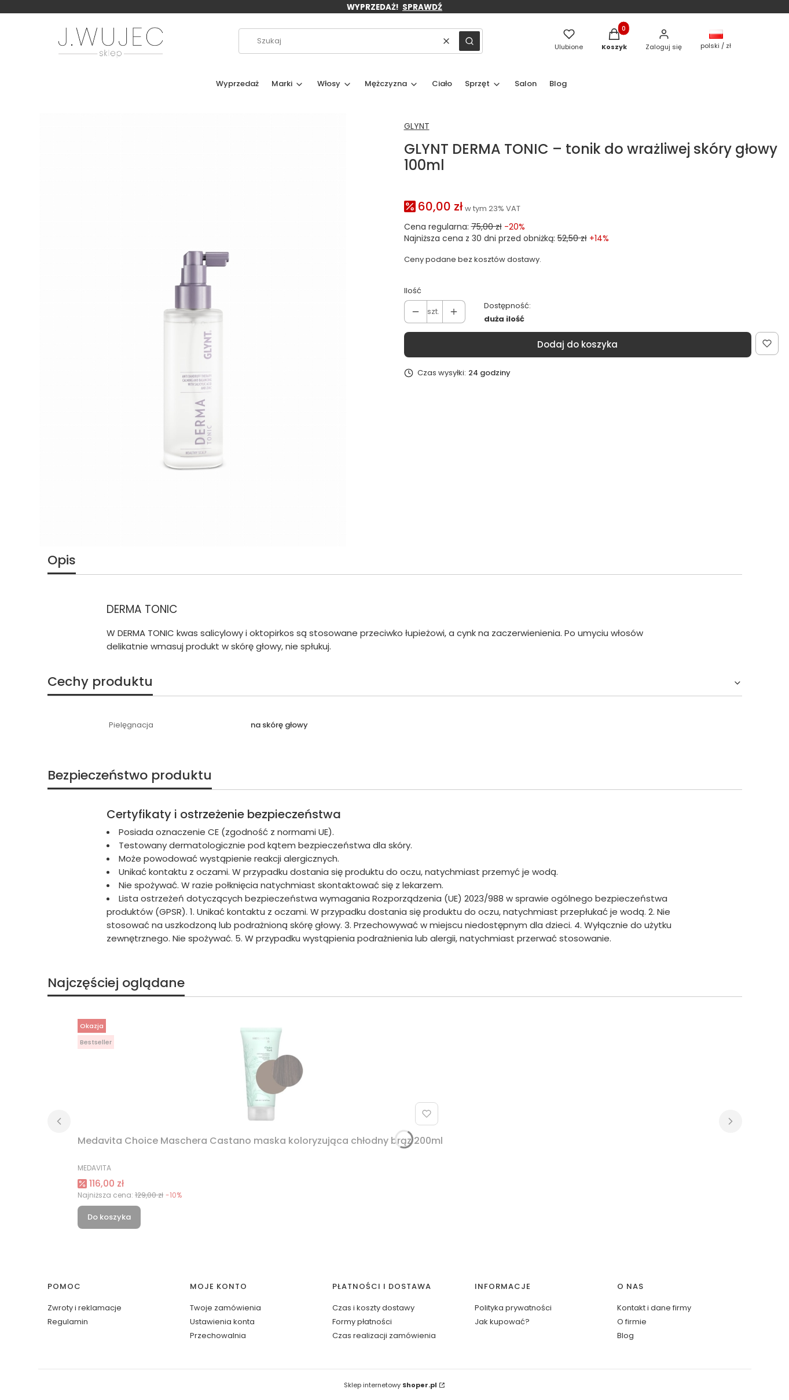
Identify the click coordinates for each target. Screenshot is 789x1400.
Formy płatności (362, 1321)
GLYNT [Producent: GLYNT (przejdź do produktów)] (417, 126)
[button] (469, 41)
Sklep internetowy (390, 1385)
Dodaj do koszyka (577, 344)
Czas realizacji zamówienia (384, 1335)
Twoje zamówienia (225, 1307)
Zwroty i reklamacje (84, 1307)
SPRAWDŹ (422, 7)
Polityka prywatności (513, 1307)
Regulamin (67, 1321)
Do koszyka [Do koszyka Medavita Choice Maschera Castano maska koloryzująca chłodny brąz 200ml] (109, 1216)
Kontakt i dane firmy (654, 1307)
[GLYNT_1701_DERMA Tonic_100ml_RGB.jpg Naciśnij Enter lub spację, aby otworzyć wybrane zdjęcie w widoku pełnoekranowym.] (192, 329)
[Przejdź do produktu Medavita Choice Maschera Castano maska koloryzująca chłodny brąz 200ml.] (260, 1072)
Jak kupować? (502, 1321)
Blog (625, 1335)
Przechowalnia (218, 1335)
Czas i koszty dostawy (373, 1307)
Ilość (412, 290)
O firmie (632, 1321)
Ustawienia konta (222, 1321)
